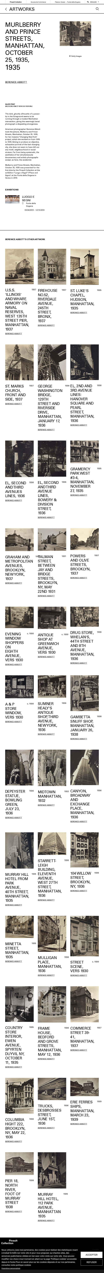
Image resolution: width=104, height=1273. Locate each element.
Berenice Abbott (16, 82)
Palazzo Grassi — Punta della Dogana (67, 2)
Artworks (22, 9)
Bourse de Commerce (38, 2)
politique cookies (23, 1265)
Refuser (91, 1262)
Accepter (91, 1254)
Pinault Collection (16, 2)
